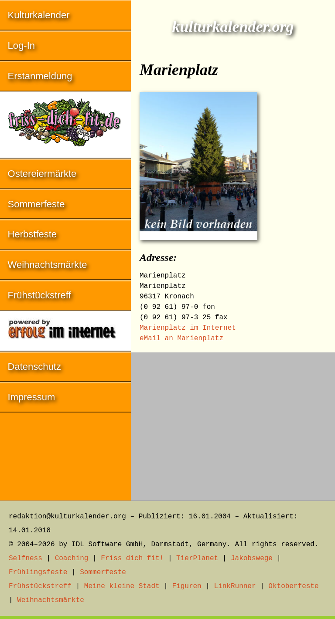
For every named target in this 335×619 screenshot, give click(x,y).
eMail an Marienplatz (181, 338)
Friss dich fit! (132, 558)
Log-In (21, 45)
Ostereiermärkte (42, 173)
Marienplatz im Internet (188, 328)
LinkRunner (235, 586)
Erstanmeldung (40, 76)
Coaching (72, 558)
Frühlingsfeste (38, 572)
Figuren (186, 586)
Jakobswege (252, 558)
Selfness (25, 558)
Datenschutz (34, 366)
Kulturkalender (39, 15)
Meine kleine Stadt (122, 586)
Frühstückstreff (39, 295)
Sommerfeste (36, 204)
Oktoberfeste (293, 586)
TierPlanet (197, 558)
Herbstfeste (32, 234)
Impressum (31, 397)
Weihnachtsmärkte (47, 264)
